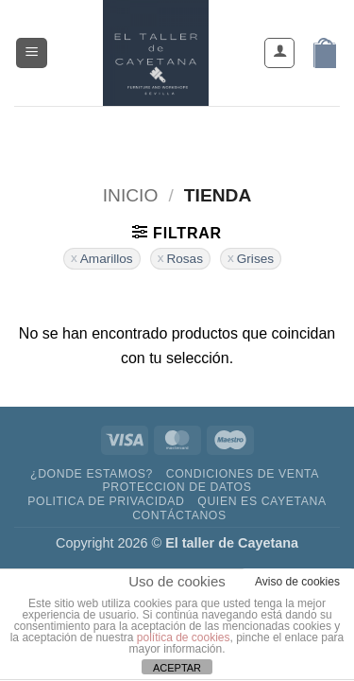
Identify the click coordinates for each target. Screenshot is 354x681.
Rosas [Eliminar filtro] (184, 259)
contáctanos (179, 515)
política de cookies (183, 637)
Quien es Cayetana (261, 501)
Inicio (131, 195)
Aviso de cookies (297, 581)
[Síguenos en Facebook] (126, 133)
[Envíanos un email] (194, 133)
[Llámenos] (228, 133)
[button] (31, 53)
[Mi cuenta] (279, 53)
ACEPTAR (177, 667)
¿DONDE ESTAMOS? (91, 473)
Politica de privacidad (105, 501)
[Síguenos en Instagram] (160, 133)
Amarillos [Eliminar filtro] (106, 259)
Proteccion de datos (176, 487)
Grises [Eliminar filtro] (255, 259)
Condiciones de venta (242, 473)
